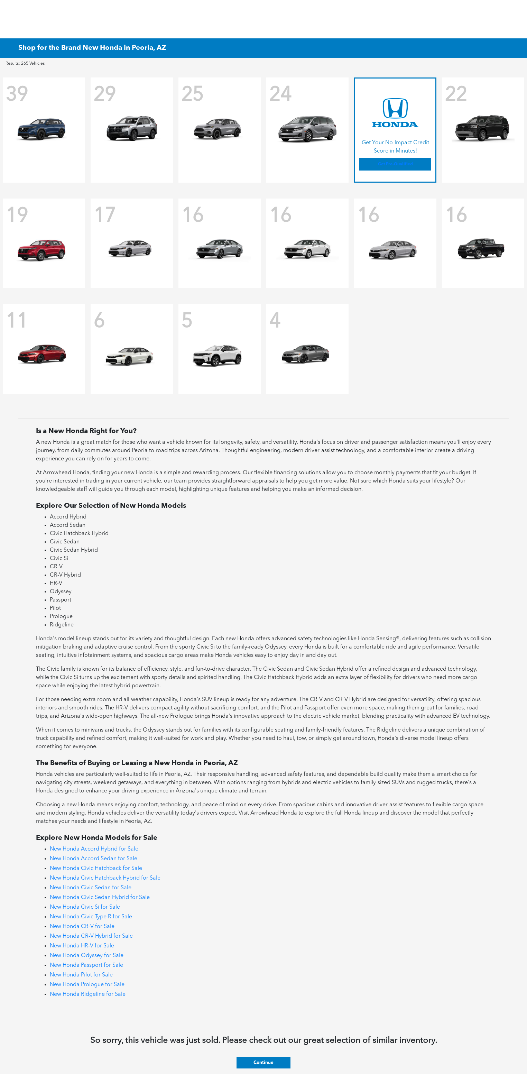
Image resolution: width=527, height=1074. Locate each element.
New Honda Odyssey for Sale (86, 955)
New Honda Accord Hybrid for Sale (94, 849)
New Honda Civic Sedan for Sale (90, 888)
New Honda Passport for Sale (86, 965)
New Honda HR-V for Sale (82, 946)
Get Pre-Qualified (395, 164)
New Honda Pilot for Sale (81, 975)
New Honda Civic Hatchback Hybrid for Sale (105, 878)
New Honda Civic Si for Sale (85, 907)
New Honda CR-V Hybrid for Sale (91, 936)
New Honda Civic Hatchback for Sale (96, 868)
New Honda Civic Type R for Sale (91, 917)
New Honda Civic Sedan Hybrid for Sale (100, 897)
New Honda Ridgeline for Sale (88, 994)
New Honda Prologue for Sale (87, 985)
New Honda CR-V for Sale (82, 926)
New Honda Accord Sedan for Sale (93, 859)
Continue (263, 1063)
